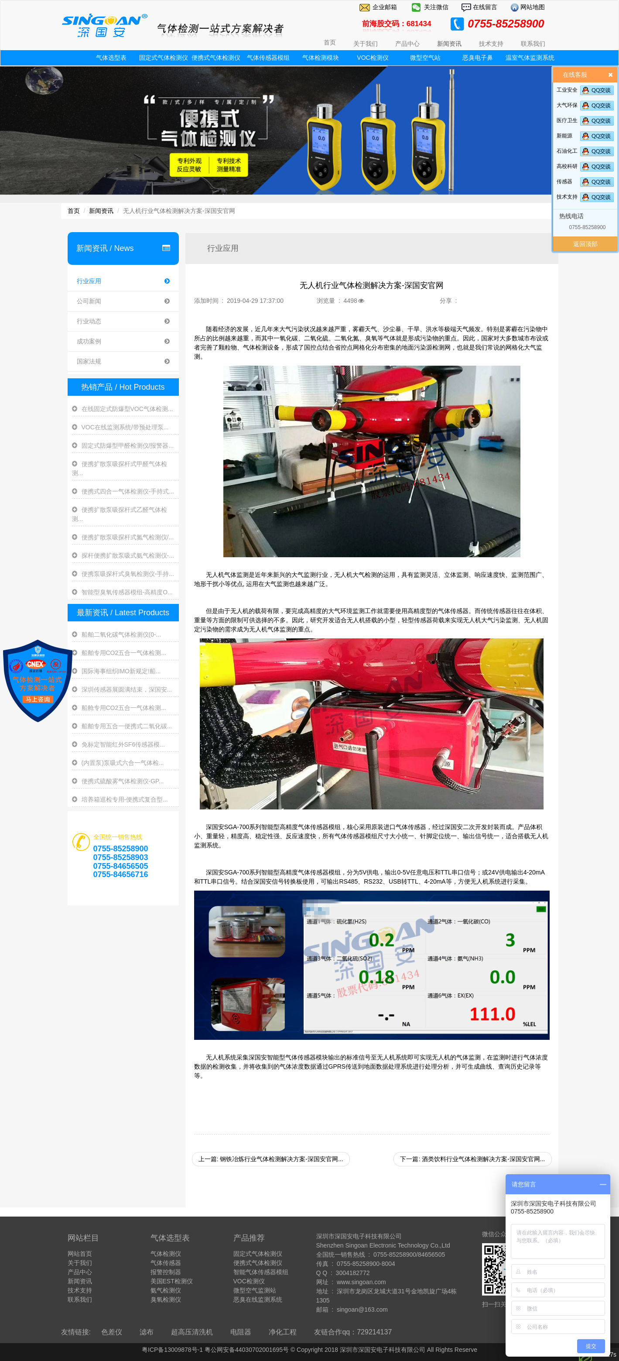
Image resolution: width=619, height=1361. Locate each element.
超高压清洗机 (192, 1332)
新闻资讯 (101, 210)
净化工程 (283, 1332)
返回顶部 (585, 243)
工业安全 (567, 90)
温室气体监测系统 (530, 57)
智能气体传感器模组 (260, 1271)
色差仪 (111, 1332)
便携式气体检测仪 (216, 57)
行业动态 (123, 321)
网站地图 (532, 6)
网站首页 (80, 1253)
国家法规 (123, 361)
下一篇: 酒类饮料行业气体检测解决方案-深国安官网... (472, 1158)
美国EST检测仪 (171, 1281)
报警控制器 (165, 1271)
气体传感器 (165, 1262)
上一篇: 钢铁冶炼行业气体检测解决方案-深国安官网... (270, 1158)
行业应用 (123, 281)
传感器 (564, 181)
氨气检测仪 (165, 1290)
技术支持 (567, 197)
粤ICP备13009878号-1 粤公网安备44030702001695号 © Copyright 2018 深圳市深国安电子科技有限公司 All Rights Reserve (309, 1349)
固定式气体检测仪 (163, 57)
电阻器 (240, 1332)
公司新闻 (123, 301)
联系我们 (80, 1299)
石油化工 (567, 151)
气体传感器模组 (268, 57)
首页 (330, 42)
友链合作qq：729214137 (353, 1332)
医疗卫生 (567, 120)
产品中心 (80, 1271)
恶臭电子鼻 (477, 57)
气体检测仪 (165, 1253)
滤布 (147, 1332)
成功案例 (123, 341)
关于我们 (80, 1262)
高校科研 (567, 166)
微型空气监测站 (254, 1290)
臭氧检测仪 (165, 1299)
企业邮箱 (385, 6)
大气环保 (567, 105)
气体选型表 (111, 57)
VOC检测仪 (372, 57)
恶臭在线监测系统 (257, 1299)
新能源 (564, 136)
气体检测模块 (320, 57)
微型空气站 (425, 57)
